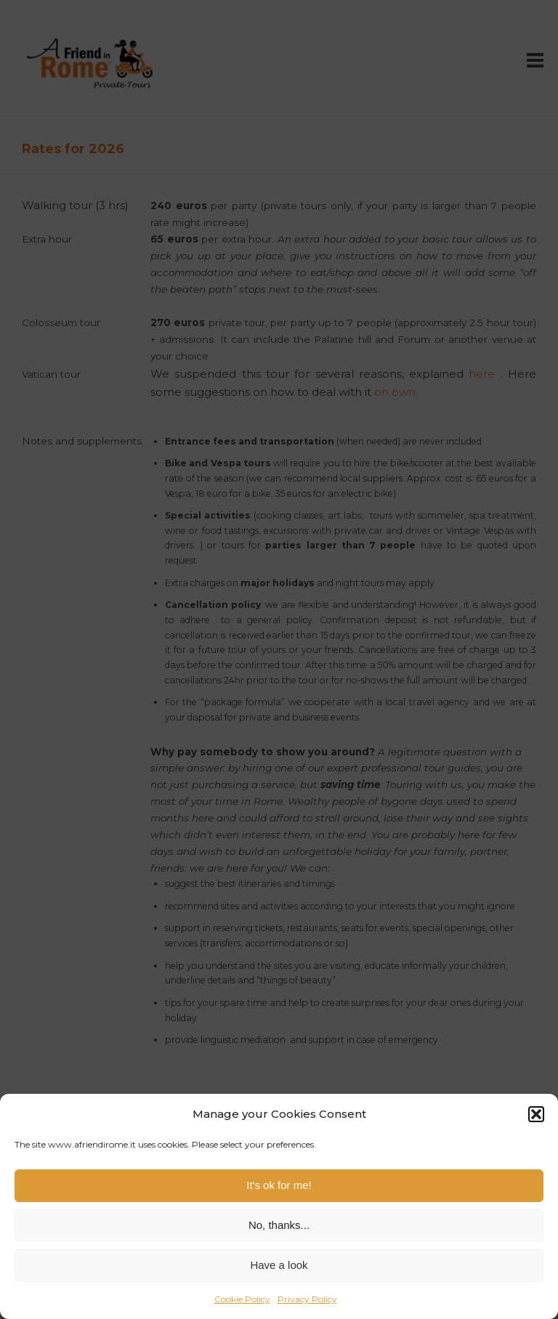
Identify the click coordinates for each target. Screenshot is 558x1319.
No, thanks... (279, 1225)
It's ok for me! (279, 1185)
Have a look (278, 1265)
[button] (536, 1114)
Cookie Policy (242, 1299)
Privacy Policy (307, 1299)
